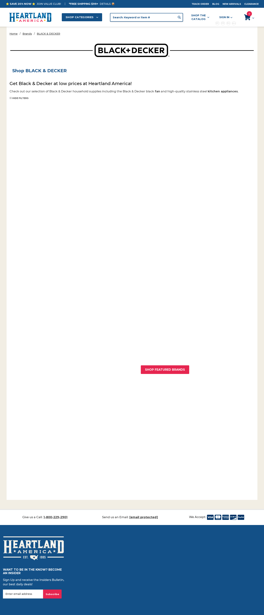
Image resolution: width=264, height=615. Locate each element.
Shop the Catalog (200, 17)
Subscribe (52, 594)
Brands (27, 33)
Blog (215, 4)
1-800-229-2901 (55, 517)
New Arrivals (232, 4)
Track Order (200, 4)
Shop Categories (82, 17)
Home (14, 33)
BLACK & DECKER (48, 33)
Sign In (225, 17)
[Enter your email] (23, 594)
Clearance (251, 4)
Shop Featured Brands (165, 369)
